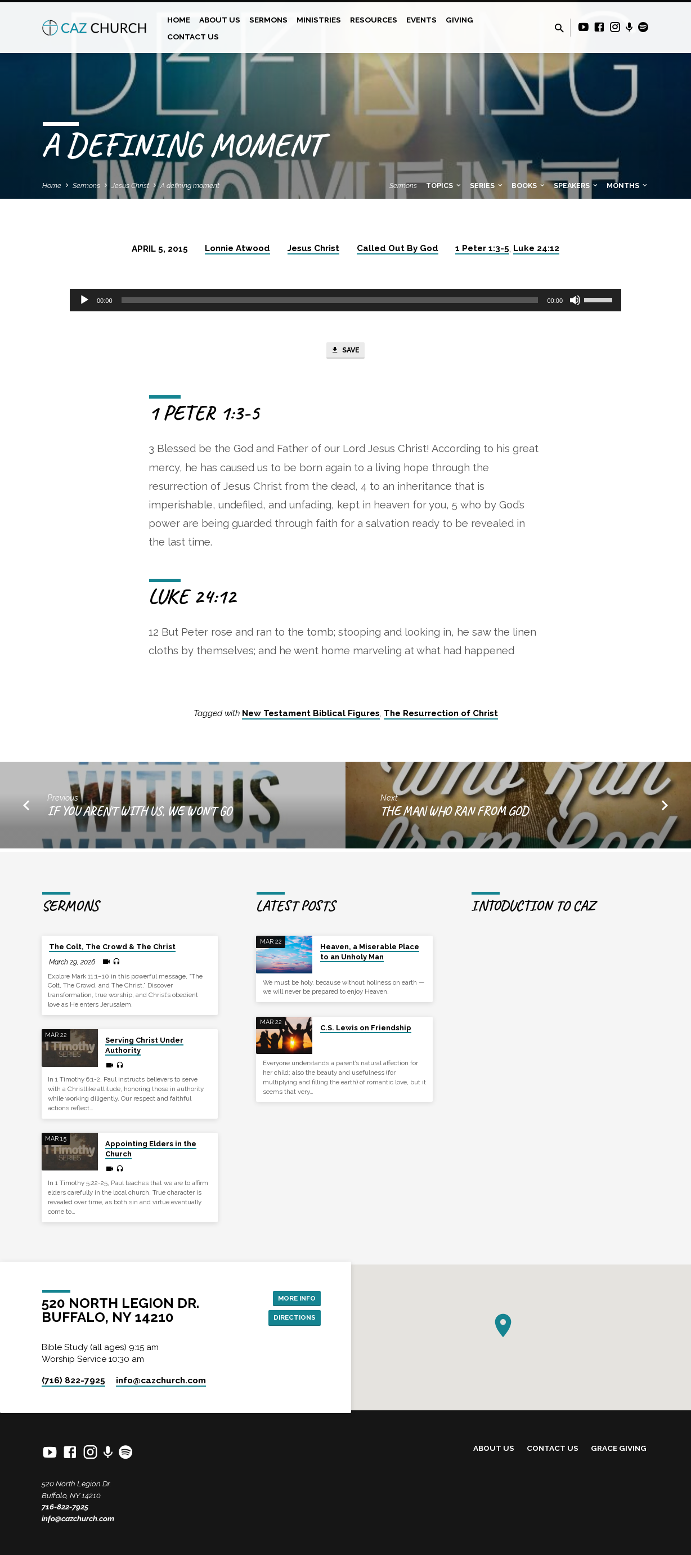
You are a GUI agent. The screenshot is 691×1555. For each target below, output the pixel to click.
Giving (459, 19)
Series (487, 185)
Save (345, 352)
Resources (373, 19)
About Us (219, 19)
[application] (345, 300)
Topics (444, 185)
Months (628, 185)
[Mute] (575, 300)
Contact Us (193, 36)
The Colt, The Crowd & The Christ (112, 947)
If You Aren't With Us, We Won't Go (139, 814)
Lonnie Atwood (237, 248)
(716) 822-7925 (73, 1380)
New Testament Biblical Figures (311, 716)
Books (528, 185)
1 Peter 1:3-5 (482, 248)
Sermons (268, 19)
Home (178, 19)
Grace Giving (619, 1448)
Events (421, 19)
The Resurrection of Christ (441, 716)
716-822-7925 (65, 1507)
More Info (292, 1296)
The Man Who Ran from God (454, 814)
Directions (290, 1318)
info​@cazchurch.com (161, 1380)
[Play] (84, 300)
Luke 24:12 (536, 248)
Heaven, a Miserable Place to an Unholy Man (369, 952)
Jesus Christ (130, 185)
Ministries (319, 19)
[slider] (330, 300)
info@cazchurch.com (78, 1518)
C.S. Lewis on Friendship (365, 1028)
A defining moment (189, 185)
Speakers (576, 185)
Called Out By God (397, 248)
